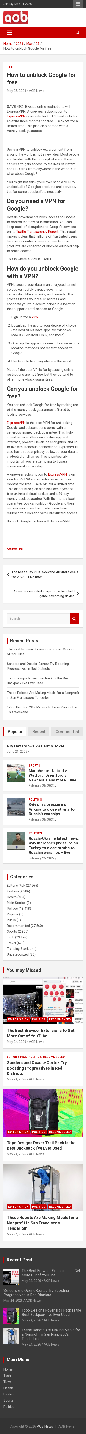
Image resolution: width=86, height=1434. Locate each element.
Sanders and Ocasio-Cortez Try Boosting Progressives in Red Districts (37, 1068)
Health (12, 897)
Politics (35, 799)
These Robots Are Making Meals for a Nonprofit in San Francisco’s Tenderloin (42, 1223)
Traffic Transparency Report (37, 232)
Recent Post (19, 1260)
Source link (15, 549)
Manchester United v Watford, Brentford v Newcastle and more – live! (53, 775)
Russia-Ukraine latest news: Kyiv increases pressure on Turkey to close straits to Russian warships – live (54, 845)
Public (11, 920)
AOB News (36, 91)
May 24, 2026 (16, 1042)
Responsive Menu (78, 4)
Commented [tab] (67, 731)
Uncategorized (18, 954)
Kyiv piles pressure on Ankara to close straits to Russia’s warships (52, 809)
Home (8, 1369)
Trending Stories (19, 949)
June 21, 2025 (17, 751)
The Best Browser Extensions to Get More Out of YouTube (51, 1273)
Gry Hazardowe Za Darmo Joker (35, 746)
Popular (12, 914)
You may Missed (24, 970)
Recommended (18, 926)
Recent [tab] (39, 731)
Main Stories (16, 903)
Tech (11, 67)
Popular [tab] (15, 731)
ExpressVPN (16, 116)
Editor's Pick (16, 885)
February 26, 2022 (42, 785)
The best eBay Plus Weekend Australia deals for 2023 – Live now (44, 574)
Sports (34, 765)
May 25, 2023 (16, 91)
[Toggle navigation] (9, 32)
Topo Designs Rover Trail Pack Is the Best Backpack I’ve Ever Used (51, 1312)
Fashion (13, 891)
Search (74, 618)
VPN (35, 317)
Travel (11, 943)
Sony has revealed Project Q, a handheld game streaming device (44, 593)
